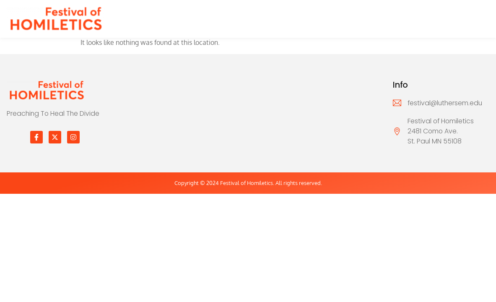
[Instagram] (73, 137)
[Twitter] (55, 137)
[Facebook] (36, 137)
